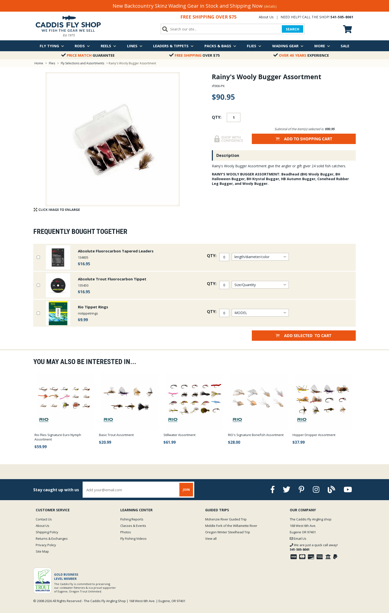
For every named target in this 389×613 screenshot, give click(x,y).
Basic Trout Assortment (116, 435)
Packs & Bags (220, 45)
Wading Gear (287, 45)
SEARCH (292, 29)
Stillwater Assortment (179, 435)
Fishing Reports (131, 519)
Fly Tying (52, 45)
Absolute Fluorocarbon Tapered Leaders (116, 250)
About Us (266, 17)
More (322, 45)
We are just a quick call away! (314, 547)
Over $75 (194, 55)
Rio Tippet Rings (93, 306)
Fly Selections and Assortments (83, 63)
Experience (301, 55)
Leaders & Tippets (173, 45)
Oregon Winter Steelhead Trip (227, 532)
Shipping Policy (47, 532)
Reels (108, 45)
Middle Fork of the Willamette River (231, 525)
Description (227, 155)
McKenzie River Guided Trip (226, 519)
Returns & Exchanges (52, 538)
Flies (254, 45)
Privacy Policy (46, 545)
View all (211, 538)
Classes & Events (133, 525)
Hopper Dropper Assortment (313, 435)
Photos (125, 532)
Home (38, 63)
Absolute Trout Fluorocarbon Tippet (112, 278)
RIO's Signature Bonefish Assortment (256, 435)
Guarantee (88, 55)
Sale (345, 45)
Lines (134, 45)
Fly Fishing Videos (133, 538)
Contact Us (44, 519)
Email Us (298, 538)
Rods (82, 45)
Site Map (42, 551)
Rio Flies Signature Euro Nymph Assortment (57, 437)
